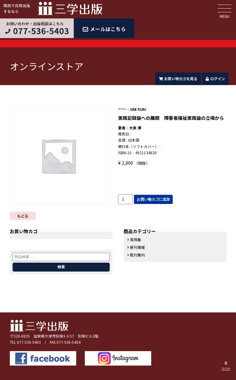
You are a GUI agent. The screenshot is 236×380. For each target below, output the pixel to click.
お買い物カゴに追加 (153, 199)
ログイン (215, 78)
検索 (61, 267)
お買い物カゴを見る (178, 78)
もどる (23, 215)
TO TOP (226, 364)
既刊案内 (142, 109)
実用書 (133, 109)
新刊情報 (137, 247)
